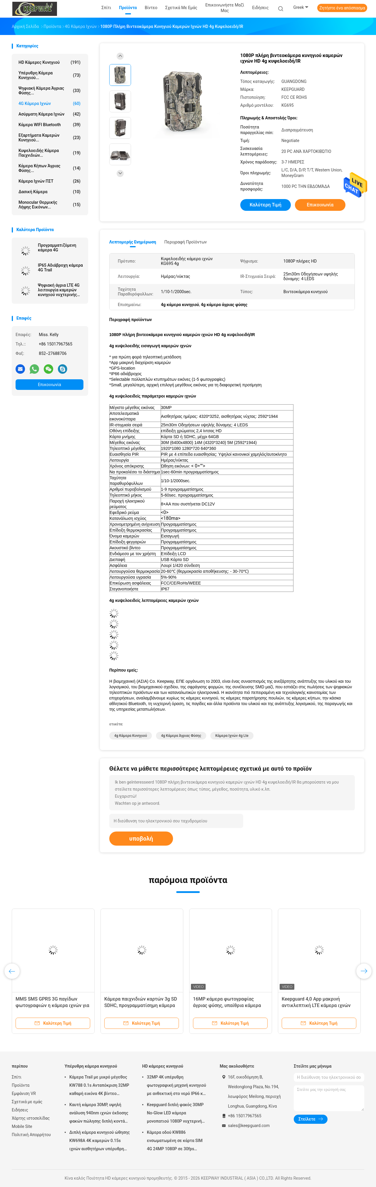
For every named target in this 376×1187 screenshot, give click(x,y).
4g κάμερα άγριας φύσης (181, 736)
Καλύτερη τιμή (265, 205)
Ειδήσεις (20, 1110)
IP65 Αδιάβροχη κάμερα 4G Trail (60, 267)
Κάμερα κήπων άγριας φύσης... (49, 168)
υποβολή (141, 838)
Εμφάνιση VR (24, 1093)
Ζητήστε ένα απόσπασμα (342, 8)
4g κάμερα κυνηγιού (130, 736)
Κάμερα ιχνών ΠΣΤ (49, 181)
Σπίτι (16, 1077)
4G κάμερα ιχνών (49, 103)
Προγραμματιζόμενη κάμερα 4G (57, 247)
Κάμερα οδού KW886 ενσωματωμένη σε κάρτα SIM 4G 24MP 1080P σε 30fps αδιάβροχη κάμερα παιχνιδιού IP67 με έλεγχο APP (175, 1141)
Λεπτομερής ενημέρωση (132, 242)
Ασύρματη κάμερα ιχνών (49, 114)
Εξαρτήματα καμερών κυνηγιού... (49, 137)
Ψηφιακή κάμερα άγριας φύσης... (49, 90)
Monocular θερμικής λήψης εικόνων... (49, 204)
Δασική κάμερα (49, 192)
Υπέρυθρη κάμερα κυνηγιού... (49, 75)
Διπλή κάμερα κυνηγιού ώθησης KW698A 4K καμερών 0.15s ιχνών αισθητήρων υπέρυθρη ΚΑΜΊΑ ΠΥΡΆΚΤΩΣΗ (99, 1141)
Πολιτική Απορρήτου (31, 1134)
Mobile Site (22, 1126)
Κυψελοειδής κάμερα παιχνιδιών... (49, 153)
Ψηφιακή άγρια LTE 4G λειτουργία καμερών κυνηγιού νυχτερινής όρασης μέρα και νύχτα (59, 290)
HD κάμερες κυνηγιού (49, 62)
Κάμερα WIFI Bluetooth (49, 125)
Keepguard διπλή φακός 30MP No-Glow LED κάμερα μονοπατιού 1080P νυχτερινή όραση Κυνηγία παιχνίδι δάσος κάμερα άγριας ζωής (175, 1113)
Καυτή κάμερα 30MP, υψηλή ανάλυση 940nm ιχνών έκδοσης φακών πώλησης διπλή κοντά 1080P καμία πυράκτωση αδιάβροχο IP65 (98, 1113)
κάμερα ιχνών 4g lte (232, 736)
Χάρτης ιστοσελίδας (31, 1118)
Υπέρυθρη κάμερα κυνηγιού (91, 1066)
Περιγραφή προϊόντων (185, 242)
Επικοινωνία (49, 384)
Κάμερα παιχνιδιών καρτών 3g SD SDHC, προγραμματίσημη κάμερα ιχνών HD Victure (140, 1005)
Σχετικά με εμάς (27, 1101)
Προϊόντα (20, 1085)
